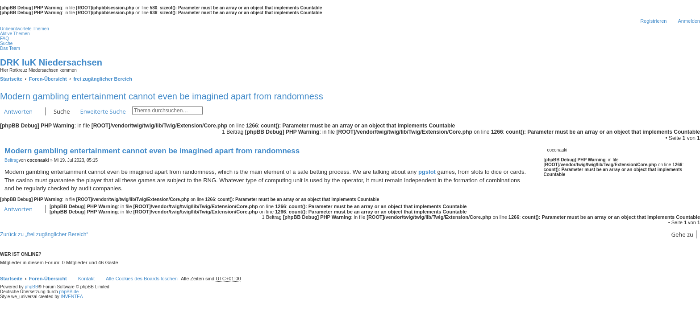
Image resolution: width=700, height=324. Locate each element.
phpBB (31, 286)
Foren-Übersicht (48, 278)
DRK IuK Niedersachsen (51, 62)
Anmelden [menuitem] (689, 21)
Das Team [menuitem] (10, 48)
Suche (62, 111)
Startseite (11, 278)
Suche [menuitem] (6, 43)
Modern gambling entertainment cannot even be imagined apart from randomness (161, 96)
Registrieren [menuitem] (653, 21)
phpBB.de (69, 291)
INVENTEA (72, 296)
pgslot (427, 171)
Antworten (18, 111)
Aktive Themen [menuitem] (15, 33)
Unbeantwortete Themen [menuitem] (24, 28)
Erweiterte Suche (103, 111)
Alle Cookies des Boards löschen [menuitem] (142, 278)
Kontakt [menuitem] (86, 278)
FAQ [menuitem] (4, 38)
